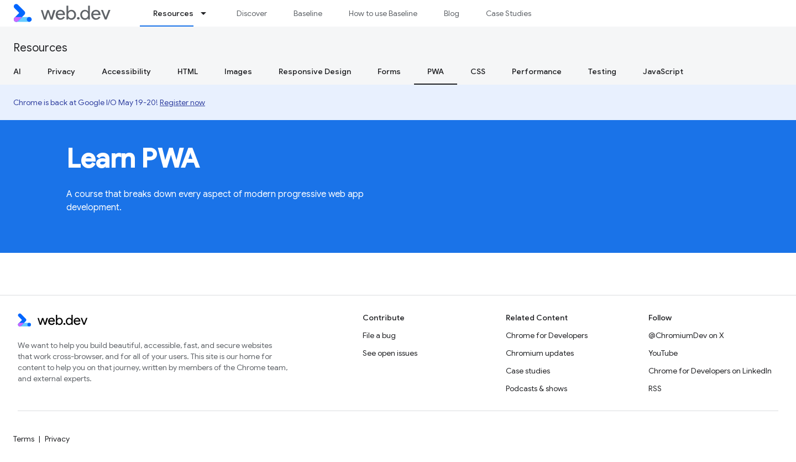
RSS (655, 388)
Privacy (61, 71)
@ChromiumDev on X (686, 335)
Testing (602, 71)
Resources (40, 48)
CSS (477, 71)
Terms (23, 438)
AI (17, 71)
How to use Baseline (383, 13)
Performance (537, 71)
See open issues (390, 353)
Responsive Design (315, 71)
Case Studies (508, 13)
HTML (187, 71)
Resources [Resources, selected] (173, 13)
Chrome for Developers (547, 335)
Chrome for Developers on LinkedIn (710, 371)
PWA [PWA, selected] (435, 71)
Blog (451, 13)
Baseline (308, 13)
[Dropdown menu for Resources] (208, 13)
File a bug (379, 335)
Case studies (528, 371)
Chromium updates (540, 353)
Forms (389, 71)
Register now (182, 102)
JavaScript (663, 71)
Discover (252, 13)
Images (238, 71)
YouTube (663, 353)
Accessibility (126, 71)
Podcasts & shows (536, 388)
